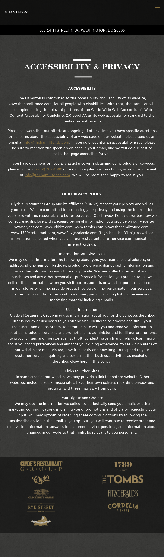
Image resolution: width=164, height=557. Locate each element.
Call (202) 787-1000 (82, 535)
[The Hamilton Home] (16, 13)
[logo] (41, 467)
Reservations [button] (82, 544)
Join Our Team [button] (82, 552)
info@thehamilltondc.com (46, 142)
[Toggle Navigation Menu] (157, 6)
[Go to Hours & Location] (82, 30)
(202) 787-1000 (49, 169)
